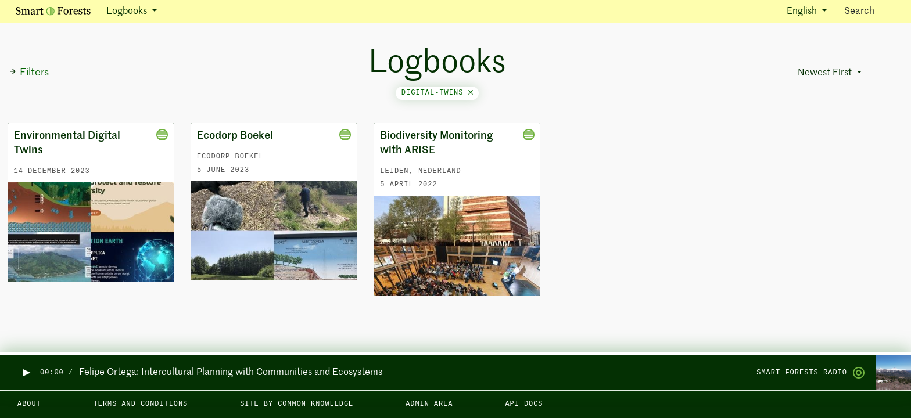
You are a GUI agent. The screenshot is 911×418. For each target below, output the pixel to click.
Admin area (429, 404)
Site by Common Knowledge (296, 404)
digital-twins (437, 93)
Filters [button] (29, 72)
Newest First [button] (826, 73)
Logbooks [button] (127, 11)
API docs (524, 404)
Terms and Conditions (141, 404)
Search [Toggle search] (869, 10)
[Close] (470, 93)
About (29, 404)
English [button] (803, 11)
